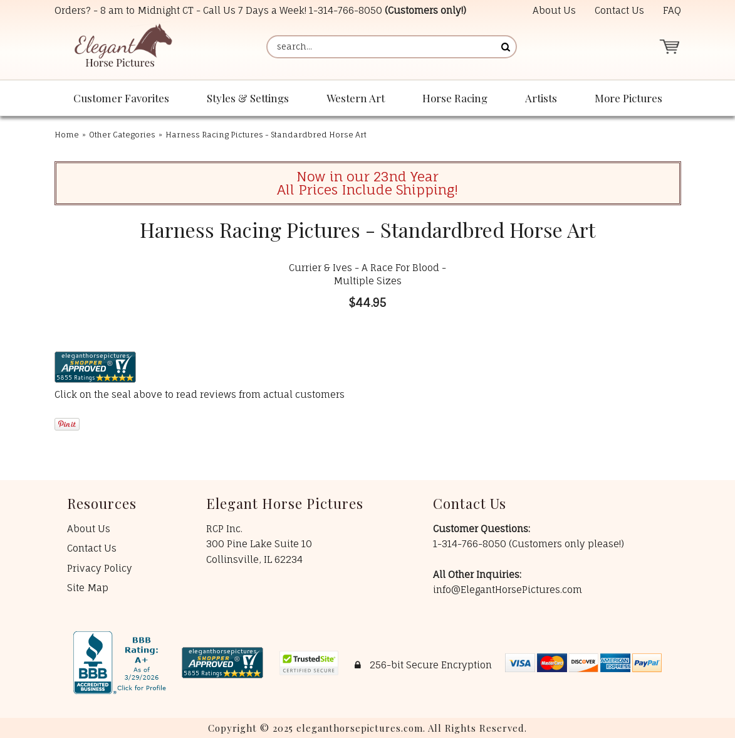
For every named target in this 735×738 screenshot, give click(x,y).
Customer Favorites (121, 98)
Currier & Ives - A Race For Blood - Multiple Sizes (367, 274)
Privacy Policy (99, 568)
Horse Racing (454, 98)
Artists (541, 98)
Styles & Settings (248, 98)
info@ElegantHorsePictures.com (507, 590)
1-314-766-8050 (345, 10)
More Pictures (628, 98)
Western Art (355, 98)
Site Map (87, 588)
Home (67, 134)
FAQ (672, 10)
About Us (554, 10)
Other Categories (122, 134)
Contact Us (619, 10)
